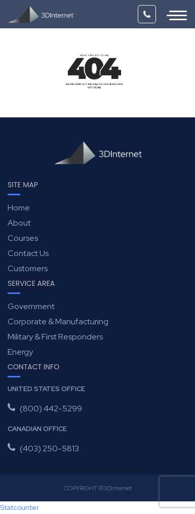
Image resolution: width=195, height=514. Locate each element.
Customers (28, 268)
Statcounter (19, 507)
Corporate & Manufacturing (58, 321)
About (19, 223)
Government (31, 306)
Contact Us (28, 253)
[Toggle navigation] (171, 14)
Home (19, 207)
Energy (20, 352)
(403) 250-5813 (49, 448)
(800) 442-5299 (146, 14)
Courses (23, 238)
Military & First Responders (55, 336)
